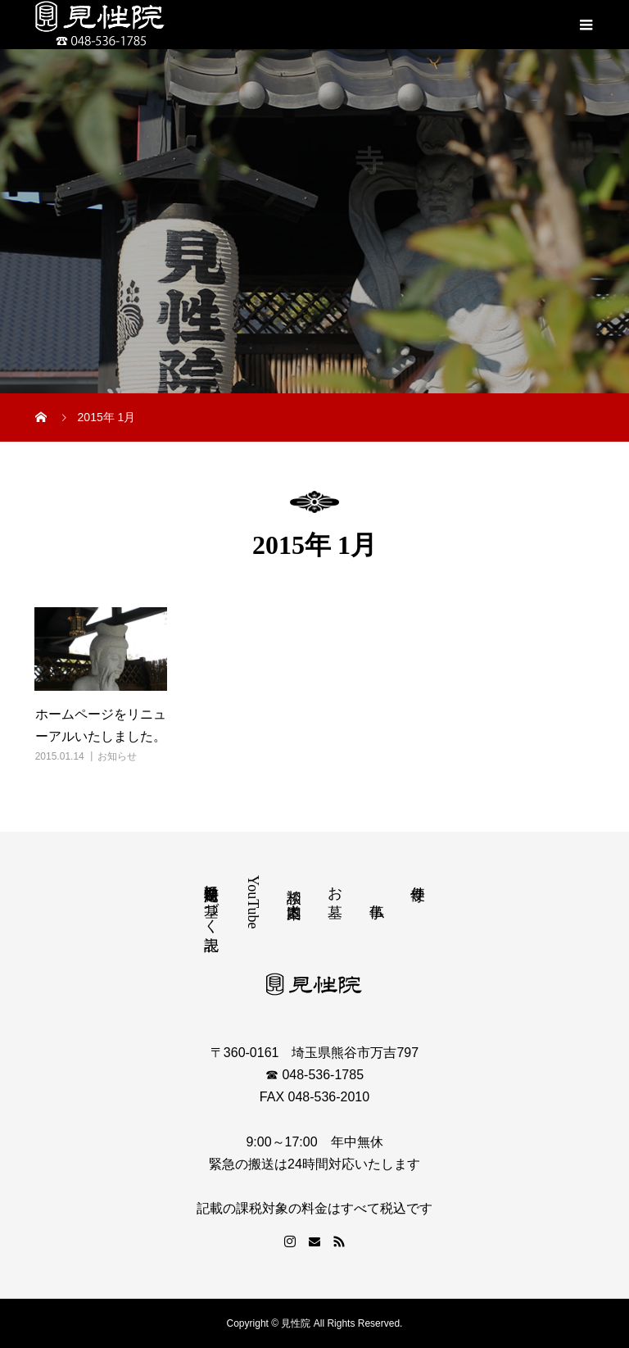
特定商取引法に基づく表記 (211, 900)
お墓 (335, 884)
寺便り (418, 884)
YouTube (253, 902)
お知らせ (117, 756)
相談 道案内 (294, 885)
